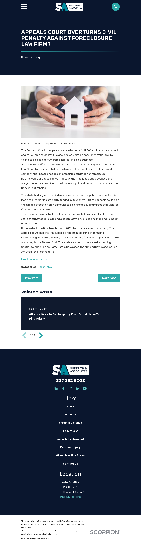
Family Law (70, 430)
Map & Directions (70, 496)
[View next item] (41, 335)
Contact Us (70, 463)
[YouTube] (85, 388)
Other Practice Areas (70, 455)
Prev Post (31, 278)
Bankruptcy (45, 266)
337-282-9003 (70, 380)
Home (70, 406)
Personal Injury (70, 447)
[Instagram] (70, 388)
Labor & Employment (70, 439)
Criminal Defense (70, 422)
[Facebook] (63, 388)
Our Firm (70, 414)
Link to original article (34, 259)
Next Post (109, 278)
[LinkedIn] (77, 388)
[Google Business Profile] (56, 388)
